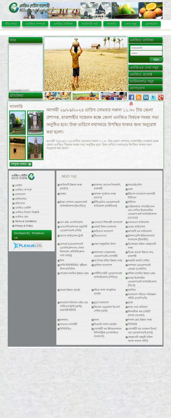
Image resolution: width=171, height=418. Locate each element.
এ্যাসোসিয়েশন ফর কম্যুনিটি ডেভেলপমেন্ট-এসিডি (73, 228)
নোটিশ (18, 185)
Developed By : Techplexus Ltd (29, 235)
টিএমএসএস (100, 235)
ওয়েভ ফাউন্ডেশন (136, 226)
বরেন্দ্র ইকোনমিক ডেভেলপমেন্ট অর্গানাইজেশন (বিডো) (142, 282)
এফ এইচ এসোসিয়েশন (71, 222)
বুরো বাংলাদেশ (101, 302)
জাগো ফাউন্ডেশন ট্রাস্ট (71, 235)
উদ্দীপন (132, 202)
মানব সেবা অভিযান (137, 307)
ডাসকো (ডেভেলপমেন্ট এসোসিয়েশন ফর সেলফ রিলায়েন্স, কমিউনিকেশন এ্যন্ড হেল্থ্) (72, 250)
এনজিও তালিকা (63, 23)
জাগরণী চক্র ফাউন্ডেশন (140, 231)
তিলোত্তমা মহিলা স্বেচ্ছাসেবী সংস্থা (142, 246)
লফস (96, 319)
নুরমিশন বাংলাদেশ (103, 265)
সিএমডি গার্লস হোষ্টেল (105, 324)
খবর (13, 40)
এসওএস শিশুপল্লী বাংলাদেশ (108, 222)
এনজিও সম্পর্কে (35, 23)
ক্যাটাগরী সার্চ (90, 23)
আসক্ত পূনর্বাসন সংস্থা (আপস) (105, 195)
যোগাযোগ (151, 23)
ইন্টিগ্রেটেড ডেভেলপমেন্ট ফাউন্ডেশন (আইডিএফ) (107, 204)
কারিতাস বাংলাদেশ (103, 231)
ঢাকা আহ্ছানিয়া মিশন (105, 244)
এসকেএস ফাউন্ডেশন (138, 222)
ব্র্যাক (130, 302)
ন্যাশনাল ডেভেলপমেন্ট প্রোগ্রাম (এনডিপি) (139, 267)
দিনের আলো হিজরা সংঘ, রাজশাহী (141, 254)
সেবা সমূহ (130, 23)
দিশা (62, 260)
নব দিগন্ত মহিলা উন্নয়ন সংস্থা (108, 260)
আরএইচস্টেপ (135, 184)
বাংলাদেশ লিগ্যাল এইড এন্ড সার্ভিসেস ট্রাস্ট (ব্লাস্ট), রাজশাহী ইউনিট (74, 306)
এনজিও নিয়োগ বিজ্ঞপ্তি (27, 212)
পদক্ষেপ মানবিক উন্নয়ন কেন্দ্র (74, 273)
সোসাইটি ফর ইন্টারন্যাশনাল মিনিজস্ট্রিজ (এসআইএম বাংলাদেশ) (107, 332)
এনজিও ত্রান (21, 216)
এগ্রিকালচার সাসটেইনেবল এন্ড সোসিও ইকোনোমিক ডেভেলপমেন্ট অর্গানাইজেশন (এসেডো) (142, 212)
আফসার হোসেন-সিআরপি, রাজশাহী (107, 186)
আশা (130, 189)
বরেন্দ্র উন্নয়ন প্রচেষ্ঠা (70, 290)
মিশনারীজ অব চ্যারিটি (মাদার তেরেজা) (139, 313)
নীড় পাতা (11, 23)
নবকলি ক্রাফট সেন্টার (138, 260)
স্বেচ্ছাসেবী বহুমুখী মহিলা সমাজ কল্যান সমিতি (140, 339)
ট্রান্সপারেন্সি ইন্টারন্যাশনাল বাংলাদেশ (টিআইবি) (141, 237)
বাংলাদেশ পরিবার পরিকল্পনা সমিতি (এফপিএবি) (142, 296)
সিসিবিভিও (65, 328)
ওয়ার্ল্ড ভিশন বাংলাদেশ (105, 226)
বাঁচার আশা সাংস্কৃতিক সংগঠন (105, 292)
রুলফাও (64, 319)
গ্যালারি (111, 23)
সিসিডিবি (132, 324)
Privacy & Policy (24, 225)
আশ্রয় (63, 193)
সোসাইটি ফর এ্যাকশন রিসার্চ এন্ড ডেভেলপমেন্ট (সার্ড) (142, 330)
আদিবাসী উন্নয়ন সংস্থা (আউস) (71, 186)
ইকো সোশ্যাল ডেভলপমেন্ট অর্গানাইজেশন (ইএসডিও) (73, 204)
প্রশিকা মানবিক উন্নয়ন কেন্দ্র (141, 273)
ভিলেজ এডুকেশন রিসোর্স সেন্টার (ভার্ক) (107, 309)
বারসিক (132, 290)
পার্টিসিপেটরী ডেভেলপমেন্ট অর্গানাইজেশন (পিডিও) (108, 275)
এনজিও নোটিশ (23, 207)
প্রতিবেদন (20, 203)
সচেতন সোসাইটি (68, 324)
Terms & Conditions (26, 221)
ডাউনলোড (20, 198)
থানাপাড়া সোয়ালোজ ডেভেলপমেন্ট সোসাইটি (106, 254)
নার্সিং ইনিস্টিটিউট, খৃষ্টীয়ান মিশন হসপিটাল (73, 267)
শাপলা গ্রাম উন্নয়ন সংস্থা (140, 319)
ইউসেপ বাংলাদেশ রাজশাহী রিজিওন (141, 195)
